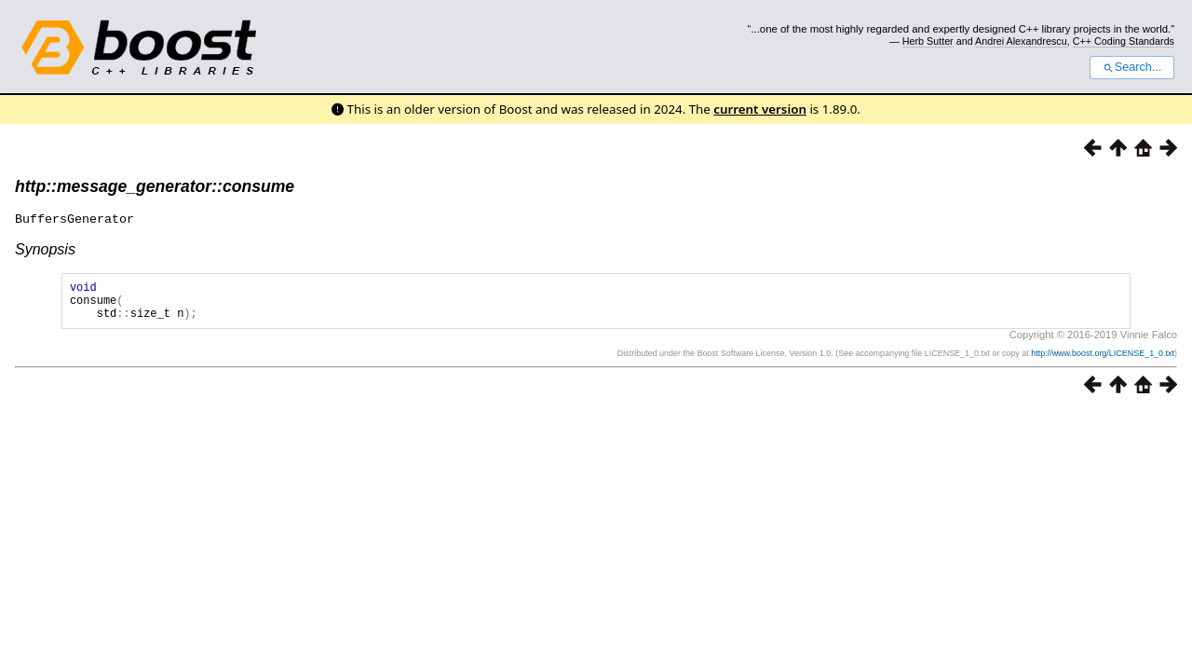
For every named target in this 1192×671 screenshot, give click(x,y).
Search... (1132, 67)
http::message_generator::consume (154, 186)
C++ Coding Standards (1123, 41)
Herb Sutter (928, 41)
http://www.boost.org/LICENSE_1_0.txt (1102, 360)
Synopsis (45, 248)
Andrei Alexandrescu (1021, 41)
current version (759, 109)
